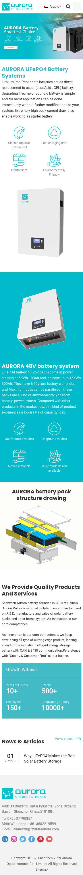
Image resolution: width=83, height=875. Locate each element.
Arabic (54, 7)
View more (64, 738)
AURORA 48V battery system (40, 366)
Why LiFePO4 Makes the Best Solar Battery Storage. (50, 758)
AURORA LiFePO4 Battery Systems (35, 72)
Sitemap (41, 869)
